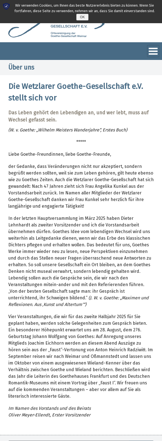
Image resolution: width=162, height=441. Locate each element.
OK (82, 17)
